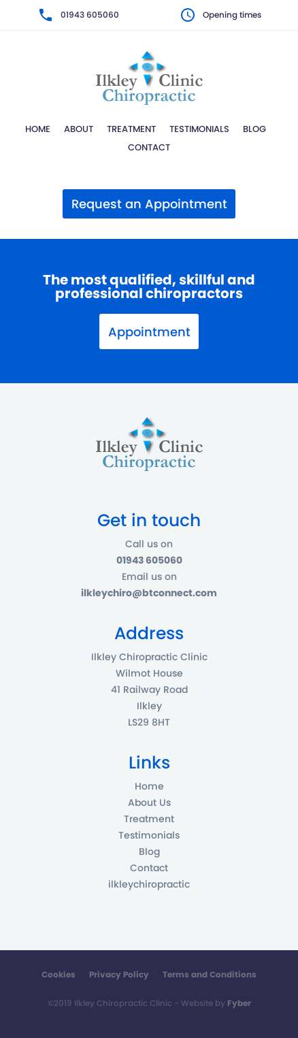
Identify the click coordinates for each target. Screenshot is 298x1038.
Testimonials (199, 129)
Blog (254, 129)
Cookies (59, 974)
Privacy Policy (119, 974)
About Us (149, 802)
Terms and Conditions (209, 974)
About (78, 129)
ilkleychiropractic (149, 884)
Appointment (149, 331)
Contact (149, 147)
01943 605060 (90, 14)
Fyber (239, 1003)
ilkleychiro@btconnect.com (149, 593)
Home (37, 129)
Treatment (131, 129)
